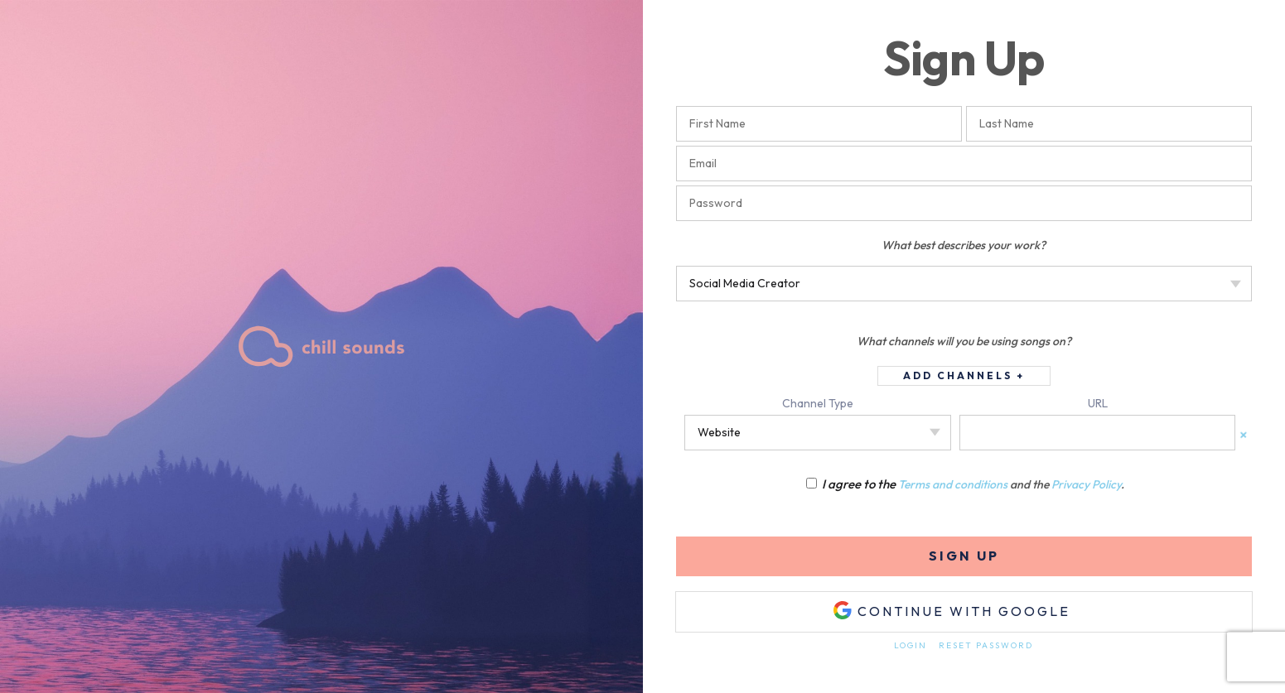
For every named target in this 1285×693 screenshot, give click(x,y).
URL (1098, 403)
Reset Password (986, 645)
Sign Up (964, 555)
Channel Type (817, 403)
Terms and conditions (952, 484)
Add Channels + (964, 375)
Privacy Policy (1086, 484)
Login (910, 645)
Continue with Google (951, 610)
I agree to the (852, 484)
